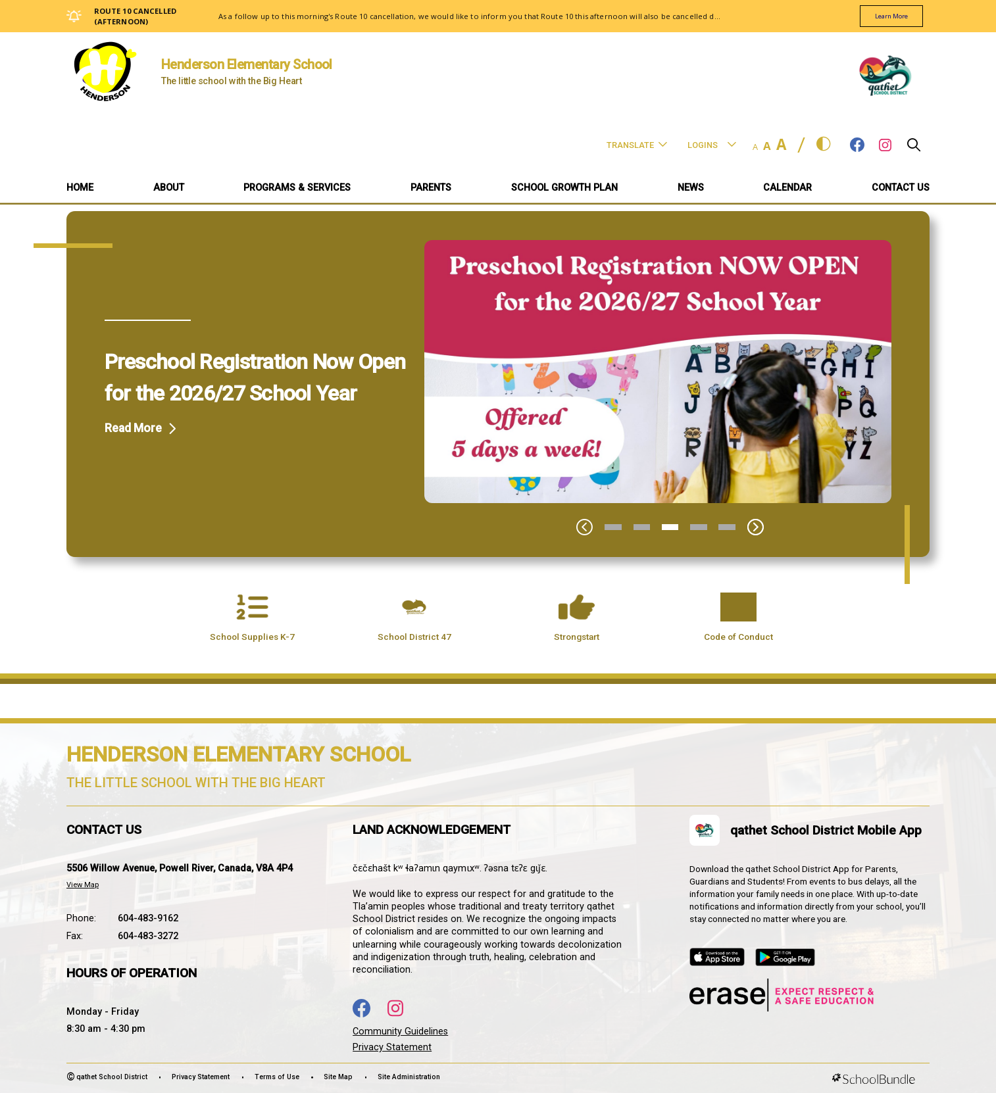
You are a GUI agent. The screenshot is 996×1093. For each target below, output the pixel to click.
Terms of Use (277, 1077)
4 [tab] (698, 527)
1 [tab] (613, 527)
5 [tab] (726, 527)
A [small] (755, 147)
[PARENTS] (431, 189)
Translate (637, 145)
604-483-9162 (148, 918)
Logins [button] (711, 145)
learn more (884, 16)
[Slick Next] (755, 527)
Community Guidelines (400, 1031)
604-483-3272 (148, 936)
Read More (133, 428)
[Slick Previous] (584, 527)
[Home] (79, 189)
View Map (82, 885)
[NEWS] (691, 189)
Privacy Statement (392, 1047)
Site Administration (409, 1077)
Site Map (338, 1077)
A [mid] (767, 145)
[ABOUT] (168, 189)
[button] (913, 148)
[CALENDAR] (787, 189)
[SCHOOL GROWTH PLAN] (564, 189)
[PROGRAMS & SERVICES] (297, 189)
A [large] (781, 144)
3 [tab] (670, 527)
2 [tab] (642, 527)
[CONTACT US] (901, 189)
